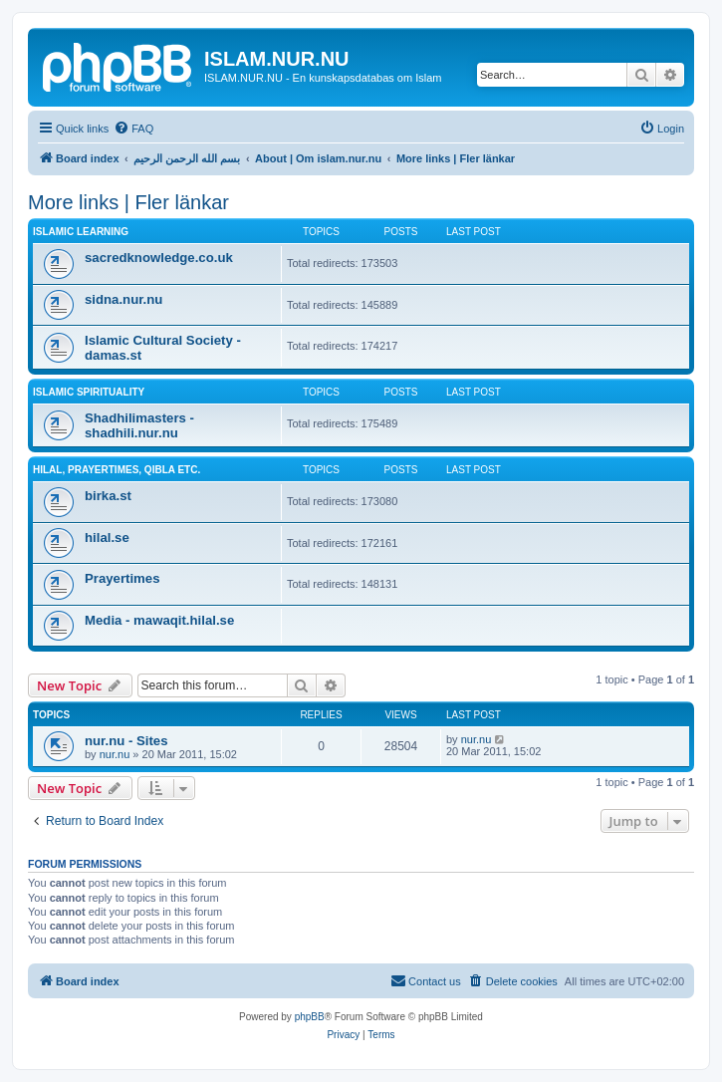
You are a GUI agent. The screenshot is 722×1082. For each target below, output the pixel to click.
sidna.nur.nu (123, 299)
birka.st (108, 495)
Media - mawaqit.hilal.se (159, 620)
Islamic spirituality (88, 392)
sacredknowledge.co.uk (159, 257)
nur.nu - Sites (126, 740)
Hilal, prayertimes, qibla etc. (116, 469)
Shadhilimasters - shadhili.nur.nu (139, 425)
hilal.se (107, 537)
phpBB (310, 1016)
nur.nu (115, 754)
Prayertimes (122, 578)
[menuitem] (133, 128)
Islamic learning (80, 231)
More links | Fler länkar (128, 202)
